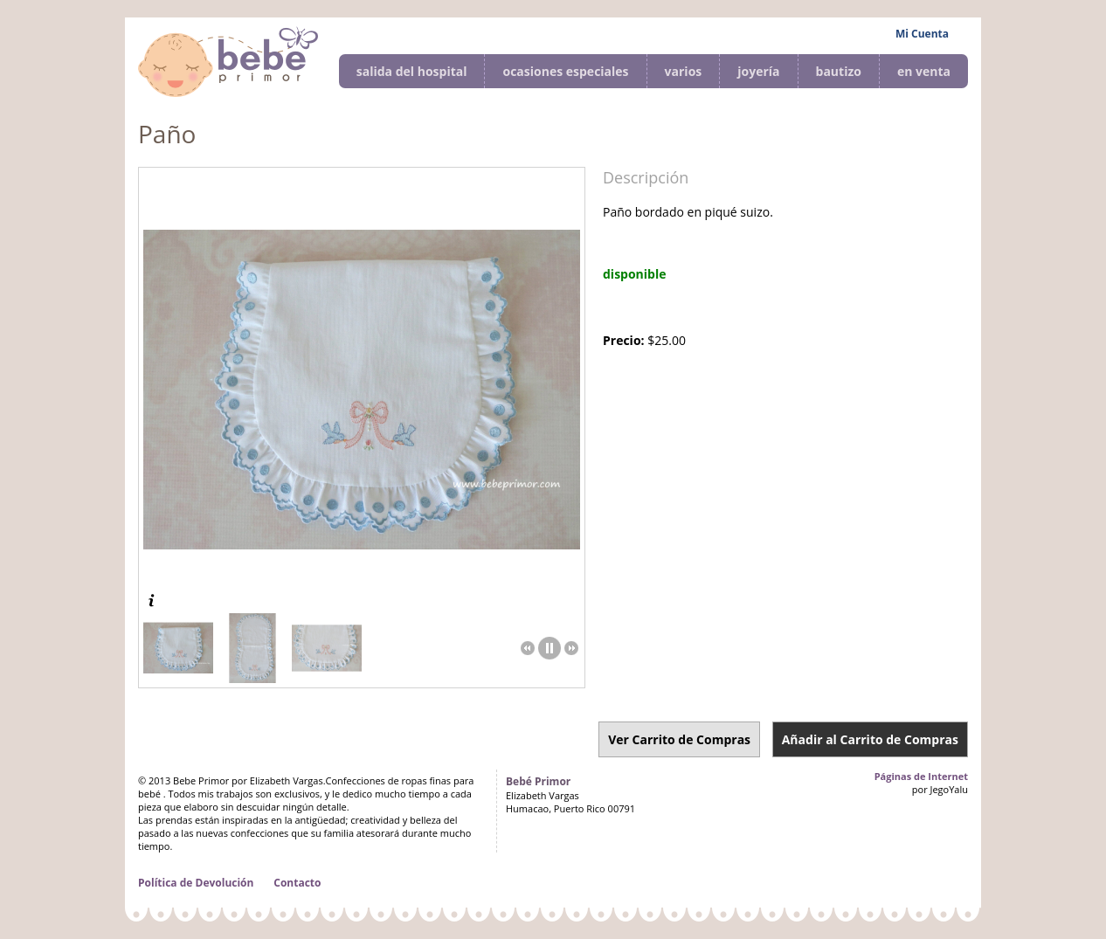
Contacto (297, 882)
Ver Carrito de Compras (679, 739)
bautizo (838, 71)
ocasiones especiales (565, 71)
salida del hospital (411, 71)
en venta (923, 71)
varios (683, 71)
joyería (758, 71)
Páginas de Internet (921, 776)
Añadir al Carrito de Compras (870, 739)
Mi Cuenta (922, 33)
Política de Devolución (195, 882)
